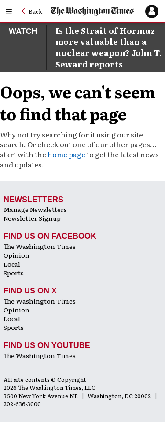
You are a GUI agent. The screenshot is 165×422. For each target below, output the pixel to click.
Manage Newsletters (35, 209)
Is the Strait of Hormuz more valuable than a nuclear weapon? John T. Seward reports (108, 47)
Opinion (16, 255)
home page (66, 154)
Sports (14, 272)
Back (35, 11)
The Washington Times (40, 246)
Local (12, 263)
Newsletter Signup (32, 218)
